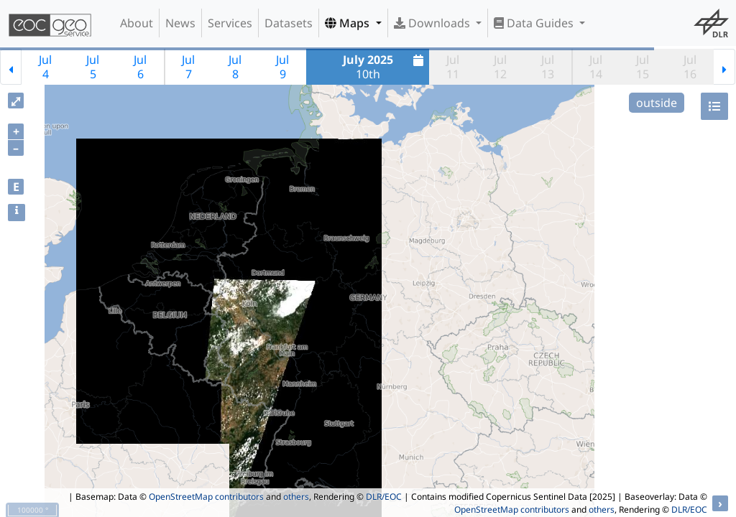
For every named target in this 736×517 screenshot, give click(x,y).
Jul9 (282, 67)
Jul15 (642, 67)
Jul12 (500, 67)
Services (230, 23)
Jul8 (235, 67)
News (180, 23)
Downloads (433, 23)
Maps (348, 23)
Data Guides (535, 23)
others (296, 496)
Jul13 (547, 67)
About (136, 23)
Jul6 (140, 67)
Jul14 (595, 67)
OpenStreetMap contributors (206, 496)
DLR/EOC (384, 496)
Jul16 (690, 67)
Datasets (288, 23)
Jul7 (188, 67)
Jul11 (452, 67)
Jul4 (45, 67)
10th (385, 67)
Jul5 (92, 67)
